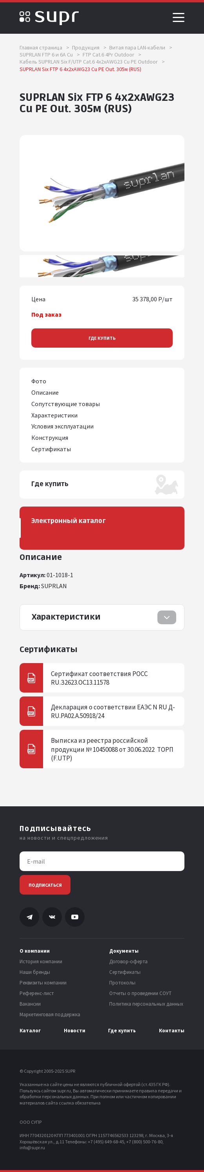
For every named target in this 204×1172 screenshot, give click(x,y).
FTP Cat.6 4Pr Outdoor (112, 54)
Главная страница (44, 47)
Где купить (102, 338)
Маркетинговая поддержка (50, 1015)
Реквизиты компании (43, 983)
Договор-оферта (128, 962)
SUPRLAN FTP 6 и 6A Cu (50, 54)
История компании (41, 962)
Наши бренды (35, 972)
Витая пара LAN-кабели (140, 47)
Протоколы (122, 983)
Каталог (30, 1031)
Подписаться (45, 885)
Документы (124, 951)
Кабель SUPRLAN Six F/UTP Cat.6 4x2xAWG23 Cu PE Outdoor (92, 61)
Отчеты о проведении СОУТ (140, 993)
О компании (35, 951)
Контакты (171, 1031)
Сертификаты (125, 972)
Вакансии (30, 1004)
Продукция (89, 47)
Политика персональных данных (146, 1004)
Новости (74, 1031)
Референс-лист (37, 993)
